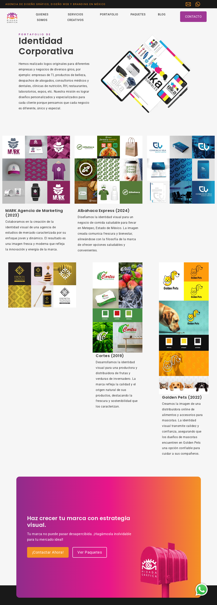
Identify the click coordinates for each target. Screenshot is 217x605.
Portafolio (109, 14)
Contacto (193, 16)
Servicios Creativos (75, 17)
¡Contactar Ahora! (48, 552)
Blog (162, 14)
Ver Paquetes (89, 552)
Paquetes (138, 14)
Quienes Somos (42, 17)
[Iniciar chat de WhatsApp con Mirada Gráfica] (198, 4)
